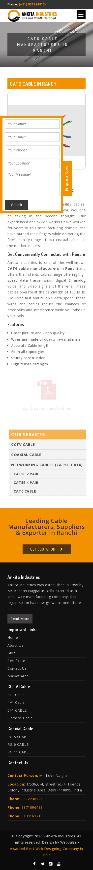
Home (12, 637)
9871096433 (32, 807)
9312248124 (32, 798)
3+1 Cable (16, 694)
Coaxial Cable (26, 455)
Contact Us (17, 668)
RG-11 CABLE (19, 752)
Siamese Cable (20, 718)
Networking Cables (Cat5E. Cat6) (47, 465)
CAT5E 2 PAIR (26, 475)
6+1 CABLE (17, 710)
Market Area (18, 676)
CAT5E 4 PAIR (26, 483)
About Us (15, 645)
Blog (11, 653)
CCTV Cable (23, 445)
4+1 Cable (16, 702)
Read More (20, 618)
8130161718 (32, 816)
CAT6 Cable (25, 492)
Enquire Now (66, 178)
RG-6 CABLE (18, 744)
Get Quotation (42, 550)
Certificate (16, 660)
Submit (16, 205)
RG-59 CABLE (19, 736)
